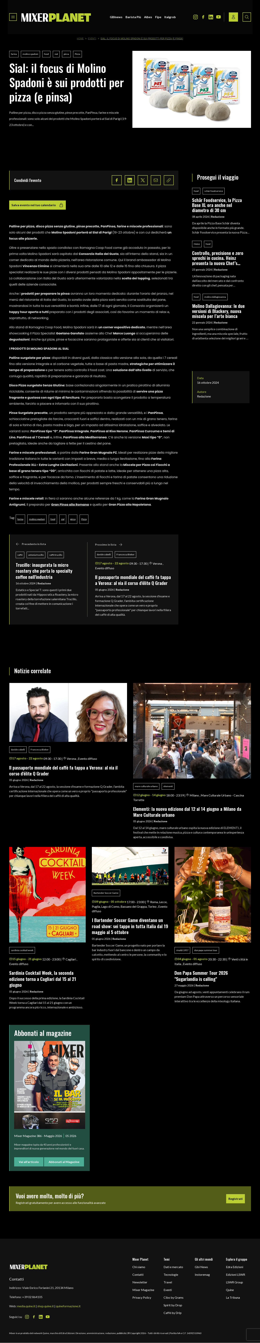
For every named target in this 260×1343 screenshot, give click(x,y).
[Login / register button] (233, 17)
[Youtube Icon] (218, 17)
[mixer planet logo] (28, 1267)
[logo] (56, 17)
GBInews (116, 17)
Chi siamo (138, 1267)
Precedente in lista (31, 544)
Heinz (197, 243)
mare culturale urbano (146, 786)
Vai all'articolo (29, 1162)
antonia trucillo (36, 554)
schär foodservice (213, 191)
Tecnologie (171, 1274)
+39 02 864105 (32, 1297)
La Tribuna (233, 1297)
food (46, 54)
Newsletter (139, 1282)
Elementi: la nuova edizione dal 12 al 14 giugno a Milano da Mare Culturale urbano (187, 811)
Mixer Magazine (143, 1290)
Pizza (77, 54)
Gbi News (201, 1267)
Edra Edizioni (234, 1267)
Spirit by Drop (173, 1305)
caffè (20, 554)
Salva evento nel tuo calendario (37, 205)
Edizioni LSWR (235, 1274)
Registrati (235, 1198)
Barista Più (133, 17)
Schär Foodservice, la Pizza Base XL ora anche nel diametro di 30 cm (217, 204)
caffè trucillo (55, 554)
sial (56, 54)
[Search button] (247, 17)
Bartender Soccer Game (106, 892)
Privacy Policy (141, 1297)
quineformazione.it (68, 1306)
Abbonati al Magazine (64, 1162)
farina (14, 54)
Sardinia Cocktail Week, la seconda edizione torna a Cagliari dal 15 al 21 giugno (42, 978)
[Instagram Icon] (195, 17)
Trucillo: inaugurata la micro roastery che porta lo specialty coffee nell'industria (44, 570)
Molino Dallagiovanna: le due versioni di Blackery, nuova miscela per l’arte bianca (218, 310)
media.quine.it (26, 1306)
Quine (230, 1290)
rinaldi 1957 (182, 950)
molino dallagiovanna (215, 296)
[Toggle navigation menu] (13, 17)
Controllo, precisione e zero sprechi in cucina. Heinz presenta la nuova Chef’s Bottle (217, 257)
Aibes (148, 17)
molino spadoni (30, 54)
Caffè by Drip (173, 1313)
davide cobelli (104, 554)
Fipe (158, 17)
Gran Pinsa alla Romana (70, 504)
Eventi (92, 38)
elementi (168, 786)
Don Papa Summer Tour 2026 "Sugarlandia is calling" (202, 975)
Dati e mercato (173, 1267)
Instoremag (202, 1274)
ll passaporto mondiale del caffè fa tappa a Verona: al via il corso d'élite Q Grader (133, 579)
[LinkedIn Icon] (211, 17)
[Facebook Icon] (203, 17)
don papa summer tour (205, 950)
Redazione (44, 583)
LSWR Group (234, 1282)
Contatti (137, 1274)
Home (80, 38)
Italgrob (170, 17)
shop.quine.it (45, 1306)
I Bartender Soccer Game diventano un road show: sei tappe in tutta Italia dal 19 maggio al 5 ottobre (130, 925)
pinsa (66, 54)
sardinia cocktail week (22, 950)
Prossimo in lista (108, 545)
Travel (168, 1282)
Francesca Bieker (125, 554)
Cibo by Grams (173, 1297)
